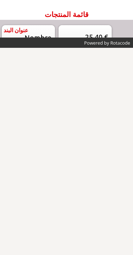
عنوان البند (16, 30)
